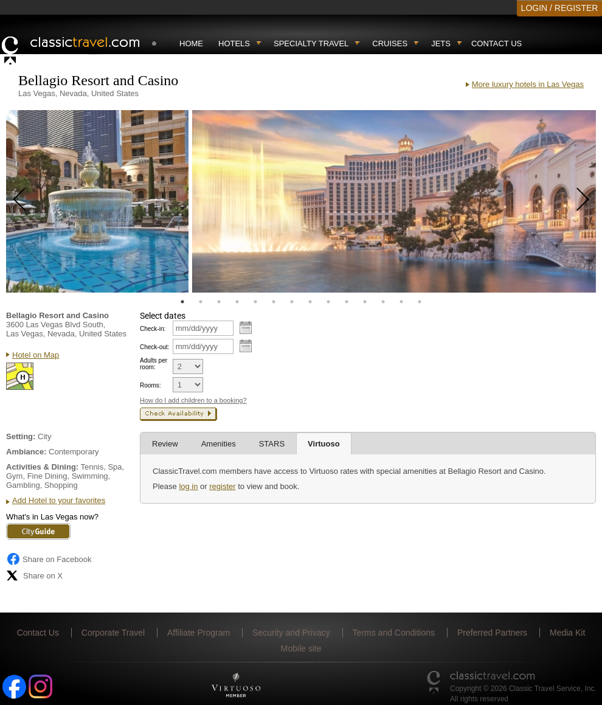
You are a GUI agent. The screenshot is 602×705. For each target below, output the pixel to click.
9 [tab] (328, 302)
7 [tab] (292, 302)
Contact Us (496, 43)
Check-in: (152, 328)
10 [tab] (347, 302)
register (222, 486)
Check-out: (154, 347)
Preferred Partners (492, 632)
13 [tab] (401, 302)
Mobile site (301, 648)
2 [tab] (201, 302)
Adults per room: (153, 363)
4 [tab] (237, 302)
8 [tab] (310, 302)
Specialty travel (311, 43)
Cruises (389, 43)
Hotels (234, 43)
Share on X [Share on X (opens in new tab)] (34, 575)
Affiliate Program (198, 632)
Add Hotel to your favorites (58, 500)
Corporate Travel (113, 632)
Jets (441, 43)
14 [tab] (419, 302)
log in (188, 486)
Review (165, 443)
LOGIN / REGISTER (559, 8)
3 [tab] (219, 302)
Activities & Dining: (42, 466)
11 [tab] (365, 302)
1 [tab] (182, 302)
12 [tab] (383, 302)
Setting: (20, 436)
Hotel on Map (35, 354)
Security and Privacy (291, 632)
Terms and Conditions (394, 632)
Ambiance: (26, 451)
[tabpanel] (97, 201)
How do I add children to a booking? (193, 400)
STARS (272, 443)
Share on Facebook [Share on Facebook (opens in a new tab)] (48, 559)
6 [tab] (274, 302)
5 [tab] (255, 302)
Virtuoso (324, 443)
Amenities (218, 443)
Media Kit (567, 632)
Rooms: (150, 385)
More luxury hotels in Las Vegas (528, 84)
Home (191, 43)
